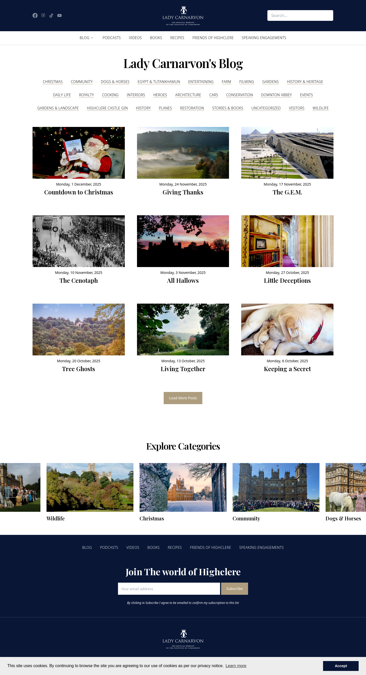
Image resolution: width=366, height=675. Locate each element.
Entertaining (201, 81)
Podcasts (112, 37)
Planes (165, 108)
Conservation (239, 94)
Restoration (192, 108)
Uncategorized (266, 108)
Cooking (110, 94)
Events (306, 94)
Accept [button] (341, 666)
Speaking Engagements (264, 37)
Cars (213, 94)
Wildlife (321, 108)
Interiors (136, 94)
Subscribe (234, 588)
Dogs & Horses (115, 81)
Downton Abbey (276, 94)
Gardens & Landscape (58, 108)
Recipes (177, 37)
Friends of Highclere (213, 37)
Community (82, 81)
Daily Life (62, 94)
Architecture (188, 94)
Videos (135, 37)
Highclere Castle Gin (107, 108)
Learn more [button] (236, 666)
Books (156, 37)
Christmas (53, 81)
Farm (226, 81)
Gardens (270, 81)
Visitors (296, 108)
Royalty (86, 94)
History (143, 108)
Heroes (160, 94)
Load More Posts (183, 398)
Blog (84, 37)
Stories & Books (227, 108)
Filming (246, 81)
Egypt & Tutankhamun (159, 81)
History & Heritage (305, 81)
